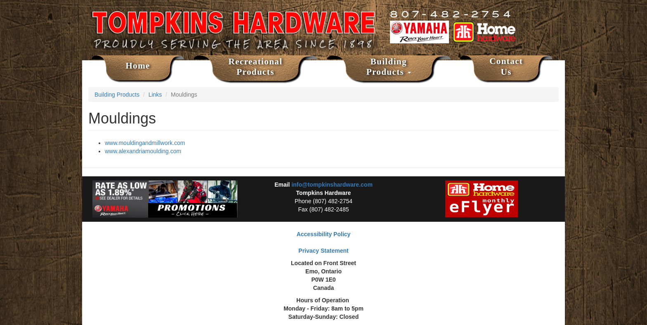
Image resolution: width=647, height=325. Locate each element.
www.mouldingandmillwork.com (145, 143)
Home (137, 66)
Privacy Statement (323, 250)
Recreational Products (256, 67)
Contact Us (506, 66)
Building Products (388, 67)
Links (155, 94)
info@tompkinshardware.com (331, 184)
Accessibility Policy (324, 234)
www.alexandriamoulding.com (143, 151)
